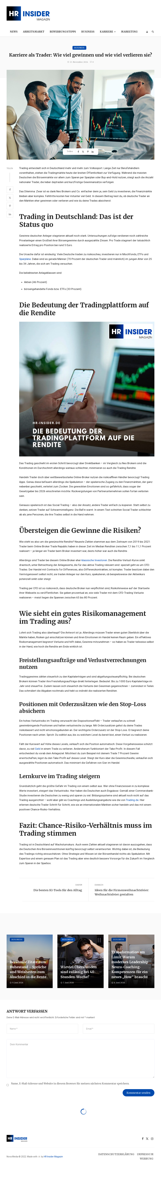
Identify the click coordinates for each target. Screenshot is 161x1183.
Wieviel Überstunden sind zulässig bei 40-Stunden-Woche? (79, 972)
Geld (37, 748)
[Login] (147, 31)
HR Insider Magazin (53, 1156)
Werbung (146, 1158)
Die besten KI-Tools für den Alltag (57, 890)
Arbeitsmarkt (33, 31)
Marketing (129, 31)
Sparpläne (25, 259)
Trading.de (132, 800)
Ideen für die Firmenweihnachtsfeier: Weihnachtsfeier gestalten (122, 892)
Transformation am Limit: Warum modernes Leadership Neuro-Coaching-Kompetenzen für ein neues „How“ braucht (129, 964)
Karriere (106, 31)
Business (87, 31)
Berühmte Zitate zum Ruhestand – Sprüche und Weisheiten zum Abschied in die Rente (28, 969)
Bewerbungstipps (63, 31)
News (14, 31)
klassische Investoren (94, 560)
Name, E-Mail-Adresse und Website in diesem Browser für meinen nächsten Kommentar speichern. (70, 1083)
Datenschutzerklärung (116, 1154)
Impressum (145, 1154)
